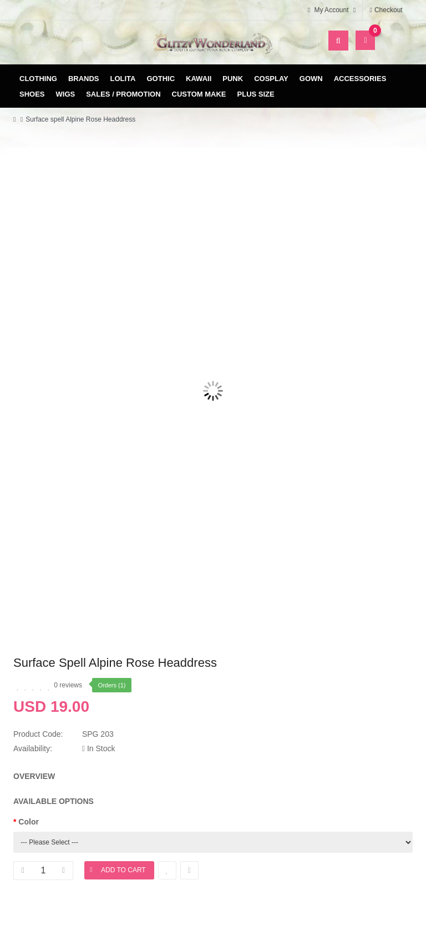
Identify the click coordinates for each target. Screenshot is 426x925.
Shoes (32, 94)
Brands (83, 78)
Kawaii (198, 78)
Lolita (123, 78)
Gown (311, 78)
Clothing (38, 78)
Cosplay (271, 78)
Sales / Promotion (123, 94)
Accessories (360, 78)
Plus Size (256, 94)
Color (28, 821)
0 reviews (68, 685)
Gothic (161, 78)
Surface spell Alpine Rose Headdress (80, 119)
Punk (232, 78)
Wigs (65, 94)
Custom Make (199, 94)
